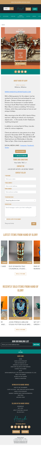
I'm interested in (9, 197)
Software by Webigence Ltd (20, 442)
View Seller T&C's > (20, 163)
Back (3, 24)
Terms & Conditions (20, 378)
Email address (8, 183)
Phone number (8, 189)
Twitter (7, 147)
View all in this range (20, 274)
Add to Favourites (20, 64)
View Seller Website (20, 151)
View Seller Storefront (20, 156)
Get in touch (25, 431)
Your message (8, 204)
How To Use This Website (20, 387)
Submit (33, 223)
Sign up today (36, 344)
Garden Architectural (21, 16)
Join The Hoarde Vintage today (20, 2)
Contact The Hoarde (20, 368)
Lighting (28, 16)
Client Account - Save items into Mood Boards (20, 389)
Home (20, 359)
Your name (7, 175)
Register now (16, 431)
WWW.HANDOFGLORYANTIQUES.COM (18, 92)
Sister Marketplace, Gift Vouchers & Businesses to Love (20, 372)
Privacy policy (20, 437)
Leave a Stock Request (20, 361)
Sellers (28, 9)
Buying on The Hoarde (20, 376)
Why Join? (20, 408)
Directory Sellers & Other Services (20, 366)
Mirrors (34, 16)
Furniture (13, 16)
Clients (34, 9)
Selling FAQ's (20, 412)
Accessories (5, 16)
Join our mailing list (20, 363)
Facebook (30, 145)
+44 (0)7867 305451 (27, 169)
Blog (20, 370)
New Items (20, 395)
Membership (20, 406)
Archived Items (20, 397)
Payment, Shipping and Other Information (20, 393)
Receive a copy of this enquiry (14, 219)
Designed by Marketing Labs (20, 441)
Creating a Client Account (20, 365)
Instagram (23, 145)
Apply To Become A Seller (20, 410)
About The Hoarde (20, 374)
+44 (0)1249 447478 (13, 169)
